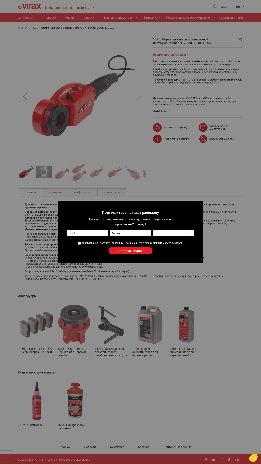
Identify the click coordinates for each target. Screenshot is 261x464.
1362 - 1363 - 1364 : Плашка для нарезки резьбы (71, 352)
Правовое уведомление (74, 459)
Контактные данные (177, 447)
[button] (240, 6)
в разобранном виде (221, 138)
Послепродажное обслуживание (188, 17)
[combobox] (225, 7)
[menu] (130, 17)
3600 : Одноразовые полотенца (71, 426)
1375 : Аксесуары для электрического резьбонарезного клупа (111, 352)
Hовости (50, 17)
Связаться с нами (231, 17)
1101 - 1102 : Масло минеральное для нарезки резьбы (183, 352)
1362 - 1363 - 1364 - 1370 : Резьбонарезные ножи (36, 350)
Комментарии (112, 192)
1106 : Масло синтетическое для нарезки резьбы (145, 352)
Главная (22, 27)
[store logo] (56, 7)
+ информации (82, 192)
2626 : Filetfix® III (31, 425)
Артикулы (55, 192)
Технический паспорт (176, 138)
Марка (69, 17)
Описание (30, 192)
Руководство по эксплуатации (218, 127)
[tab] (30, 192)
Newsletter (117, 447)
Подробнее (159, 110)
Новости (88, 17)
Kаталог (143, 447)
